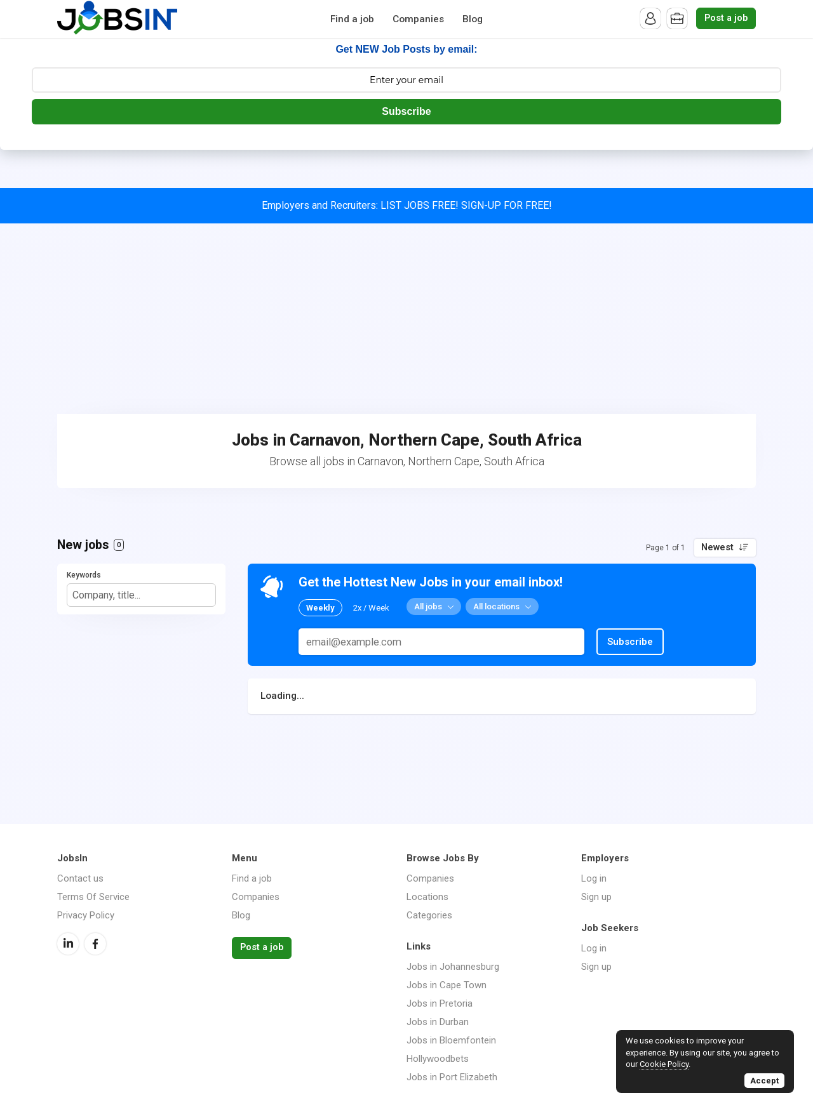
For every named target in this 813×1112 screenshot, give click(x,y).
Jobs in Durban (437, 1022)
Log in (594, 878)
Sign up (596, 897)
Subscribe (406, 111)
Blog (472, 19)
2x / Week (371, 607)
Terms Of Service (93, 897)
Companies (418, 19)
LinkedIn (68, 944)
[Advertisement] (406, 318)
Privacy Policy (85, 915)
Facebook (95, 944)
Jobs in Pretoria (439, 1003)
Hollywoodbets (437, 1058)
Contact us (80, 878)
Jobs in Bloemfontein (451, 1040)
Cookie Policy (664, 1064)
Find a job (352, 19)
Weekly (320, 607)
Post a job (726, 18)
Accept (764, 1080)
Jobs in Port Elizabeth (451, 1077)
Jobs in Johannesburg (452, 966)
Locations (427, 897)
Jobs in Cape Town (446, 985)
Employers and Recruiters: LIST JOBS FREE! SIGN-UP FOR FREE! (407, 205)
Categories (429, 915)
